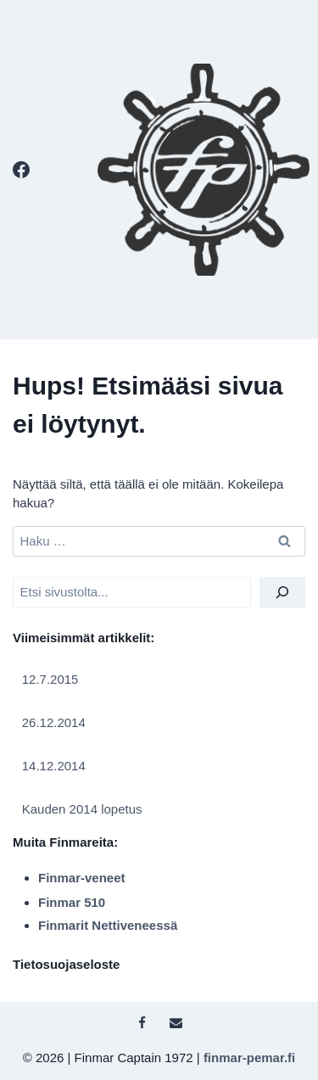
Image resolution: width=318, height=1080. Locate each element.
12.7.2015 (50, 679)
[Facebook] (21, 170)
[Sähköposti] (176, 1023)
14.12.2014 (54, 765)
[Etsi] (282, 592)
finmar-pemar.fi (249, 1057)
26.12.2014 (54, 722)
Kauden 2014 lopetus (82, 809)
